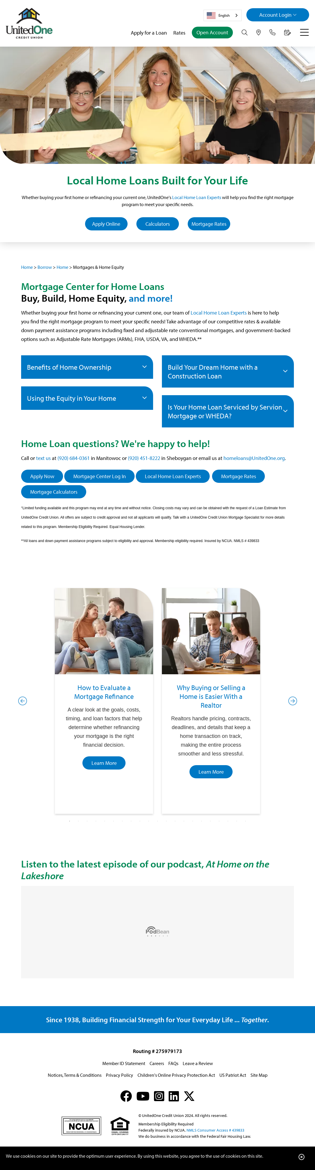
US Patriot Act (232, 1075)
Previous (22, 701)
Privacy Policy (119, 1075)
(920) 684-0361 (73, 458)
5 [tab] (105, 821)
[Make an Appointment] (287, 32)
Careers (157, 1063)
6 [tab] (113, 821)
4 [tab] (96, 821)
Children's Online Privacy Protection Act (176, 1075)
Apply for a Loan (149, 32)
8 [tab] (131, 821)
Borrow (45, 267)
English (218, 15)
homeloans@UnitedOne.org (254, 458)
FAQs (173, 1063)
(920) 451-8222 (144, 458)
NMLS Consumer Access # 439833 (215, 1130)
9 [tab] (140, 821)
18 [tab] (219, 821)
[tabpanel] (104, 701)
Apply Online (106, 223)
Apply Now (42, 476)
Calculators (157, 223)
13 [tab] (175, 821)
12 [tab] (166, 821)
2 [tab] (78, 821)
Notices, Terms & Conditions (74, 1075)
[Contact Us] (272, 32)
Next (292, 701)
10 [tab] (149, 821)
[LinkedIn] (174, 1096)
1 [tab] (69, 821)
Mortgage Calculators (53, 491)
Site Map (258, 1075)
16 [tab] (201, 821)
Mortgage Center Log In (99, 476)
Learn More (104, 763)
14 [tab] (184, 821)
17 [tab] (210, 821)
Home (27, 267)
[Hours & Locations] (258, 32)
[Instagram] (159, 1096)
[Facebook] (126, 1096)
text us (43, 458)
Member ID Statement (123, 1063)
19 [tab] (228, 821)
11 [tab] (157, 821)
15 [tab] (193, 821)
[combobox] (223, 15)
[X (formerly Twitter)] (189, 1096)
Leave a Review (198, 1063)
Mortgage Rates (209, 223)
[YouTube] (143, 1096)
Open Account (212, 32)
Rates (179, 32)
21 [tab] (245, 821)
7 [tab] (122, 821)
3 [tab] (87, 821)
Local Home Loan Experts (196, 197)
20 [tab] (237, 821)
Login (278, 14)
